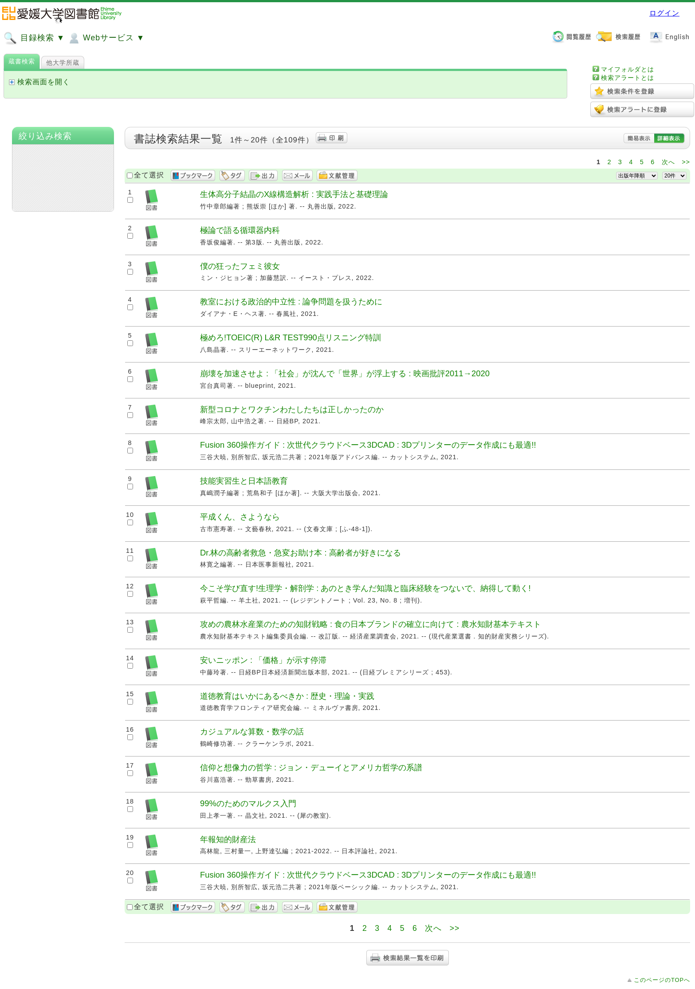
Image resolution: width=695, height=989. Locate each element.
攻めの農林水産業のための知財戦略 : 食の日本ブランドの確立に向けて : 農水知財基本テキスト (370, 624)
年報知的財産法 (228, 839)
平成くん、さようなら (240, 516)
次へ (668, 161)
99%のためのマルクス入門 (248, 803)
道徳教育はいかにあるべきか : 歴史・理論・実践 (287, 696)
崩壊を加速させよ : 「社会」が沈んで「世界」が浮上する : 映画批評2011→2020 (345, 373)
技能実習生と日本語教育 (244, 480)
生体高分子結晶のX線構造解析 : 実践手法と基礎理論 (294, 194)
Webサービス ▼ (106, 38)
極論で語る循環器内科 (240, 230)
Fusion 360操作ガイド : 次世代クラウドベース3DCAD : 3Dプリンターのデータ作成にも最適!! (368, 444)
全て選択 (149, 175)
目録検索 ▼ (34, 38)
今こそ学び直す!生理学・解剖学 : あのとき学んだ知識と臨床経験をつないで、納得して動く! (365, 588)
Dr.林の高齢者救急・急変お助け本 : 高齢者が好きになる (300, 552)
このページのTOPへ (662, 980)
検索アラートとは (627, 77)
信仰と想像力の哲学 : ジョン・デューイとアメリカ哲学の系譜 (311, 767)
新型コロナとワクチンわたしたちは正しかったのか (292, 409)
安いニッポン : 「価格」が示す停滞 (263, 660)
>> (686, 161)
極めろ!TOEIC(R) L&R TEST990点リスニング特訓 (290, 337)
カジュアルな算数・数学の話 (252, 731)
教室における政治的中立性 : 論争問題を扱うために (291, 301)
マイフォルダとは (627, 69)
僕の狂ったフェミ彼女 (240, 266)
